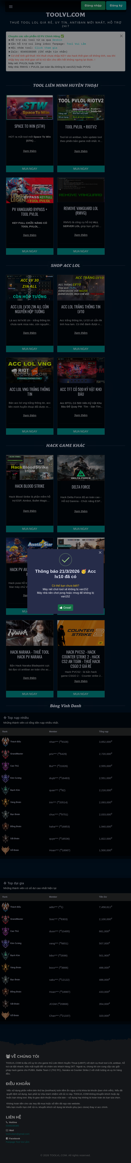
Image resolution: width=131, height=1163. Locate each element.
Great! (65, 607)
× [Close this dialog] (100, 552)
